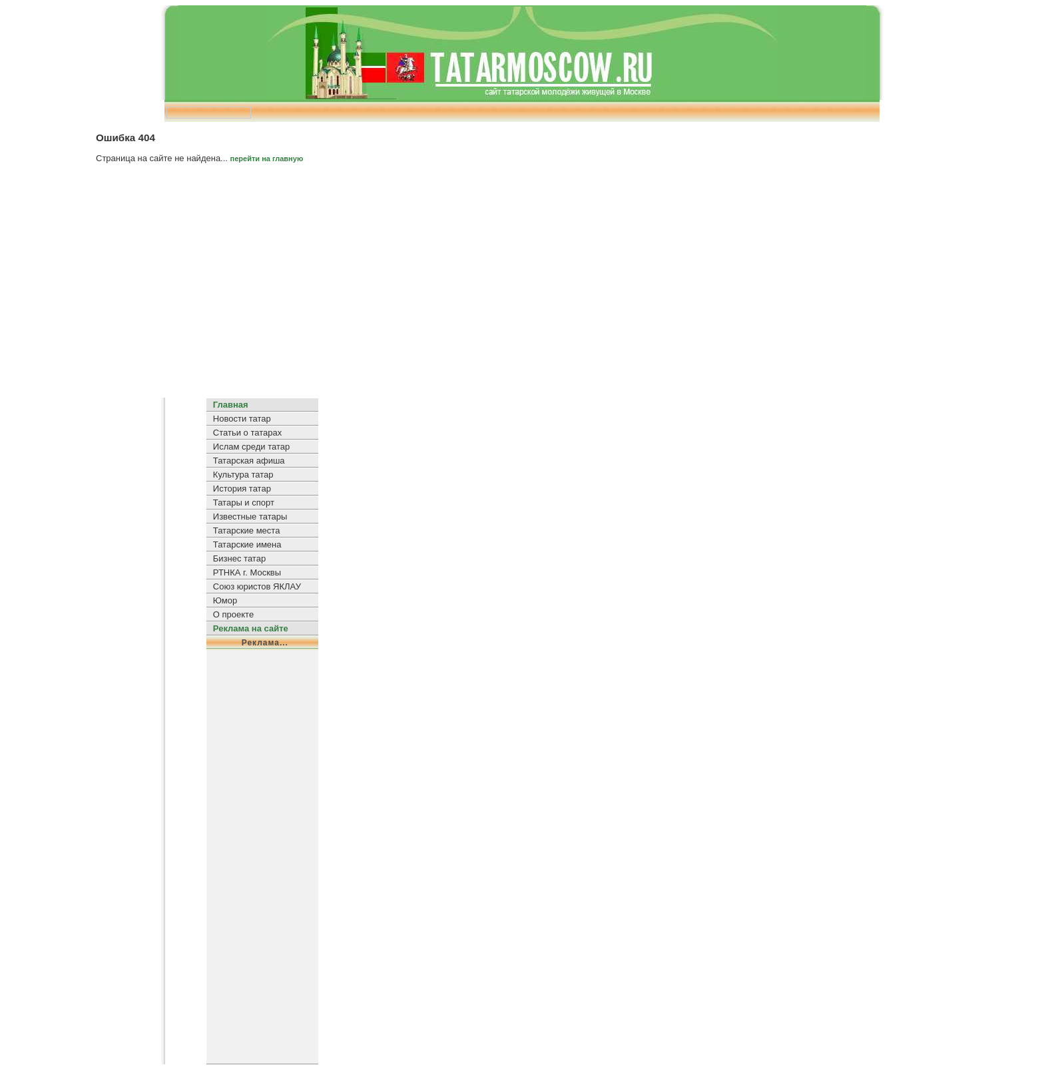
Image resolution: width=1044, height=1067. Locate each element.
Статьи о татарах (247, 433)
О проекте (233, 614)
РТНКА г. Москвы (247, 572)
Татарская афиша (249, 461)
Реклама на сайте (250, 628)
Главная (230, 405)
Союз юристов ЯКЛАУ (257, 586)
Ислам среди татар (251, 447)
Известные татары (250, 517)
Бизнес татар (239, 558)
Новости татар (242, 419)
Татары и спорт (243, 503)
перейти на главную (267, 159)
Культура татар (243, 475)
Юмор (225, 600)
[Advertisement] (522, 285)
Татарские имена (247, 544)
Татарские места (246, 530)
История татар (242, 489)
